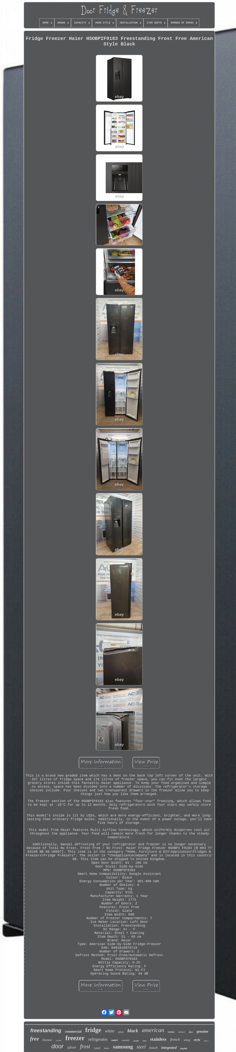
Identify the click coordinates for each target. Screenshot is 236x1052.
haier (106, 1048)
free (34, 1039)
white (109, 1031)
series (171, 1031)
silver (71, 1047)
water (114, 1040)
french (175, 1039)
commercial (73, 1031)
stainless (158, 1039)
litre (191, 1032)
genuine (202, 1031)
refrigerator (98, 1039)
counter (126, 1040)
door (57, 1046)
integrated (169, 1048)
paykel (183, 1048)
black (133, 1030)
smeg (187, 1040)
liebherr (181, 1032)
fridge (93, 1030)
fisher (206, 1041)
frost (85, 1046)
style (197, 1040)
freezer (75, 1038)
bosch (153, 1048)
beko (144, 1041)
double (136, 1041)
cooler (59, 1040)
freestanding (45, 1030)
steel (141, 1047)
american (153, 1030)
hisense (47, 1040)
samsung (123, 1047)
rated (97, 1048)
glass (121, 1031)
